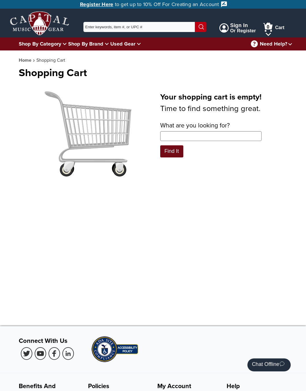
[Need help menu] (290, 44)
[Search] (200, 27)
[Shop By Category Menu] (64, 44)
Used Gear (122, 44)
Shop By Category (40, 44)
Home (25, 60)
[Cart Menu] (268, 33)
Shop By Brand (85, 44)
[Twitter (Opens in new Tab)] (26, 353)
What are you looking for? (211, 131)
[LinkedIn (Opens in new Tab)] (68, 353)
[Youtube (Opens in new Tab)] (40, 353)
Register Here (96, 4)
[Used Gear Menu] (138, 44)
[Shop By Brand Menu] (106, 44)
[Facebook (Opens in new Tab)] (54, 353)
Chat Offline (268, 365)
